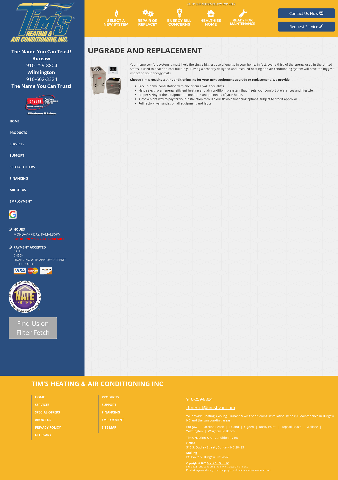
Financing (19, 178)
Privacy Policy (48, 427)
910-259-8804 (199, 399)
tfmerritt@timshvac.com (210, 407)
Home (14, 121)
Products (18, 132)
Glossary (43, 435)
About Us (18, 190)
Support (17, 155)
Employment (21, 201)
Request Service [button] (306, 26)
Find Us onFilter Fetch (33, 328)
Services (17, 144)
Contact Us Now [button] (306, 13)
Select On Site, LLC (218, 463)
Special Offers (22, 167)
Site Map (109, 427)
